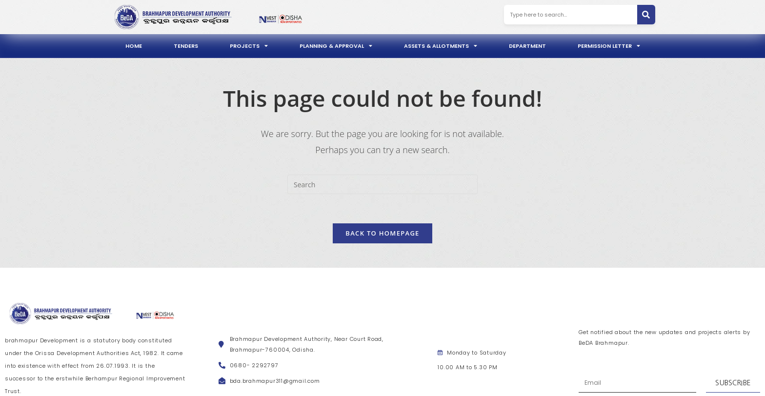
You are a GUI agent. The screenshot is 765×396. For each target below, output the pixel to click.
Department (527, 46)
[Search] (646, 14)
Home (133, 46)
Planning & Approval (336, 46)
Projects (249, 46)
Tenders (186, 46)
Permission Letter (609, 46)
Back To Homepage (382, 233)
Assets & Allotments (440, 46)
